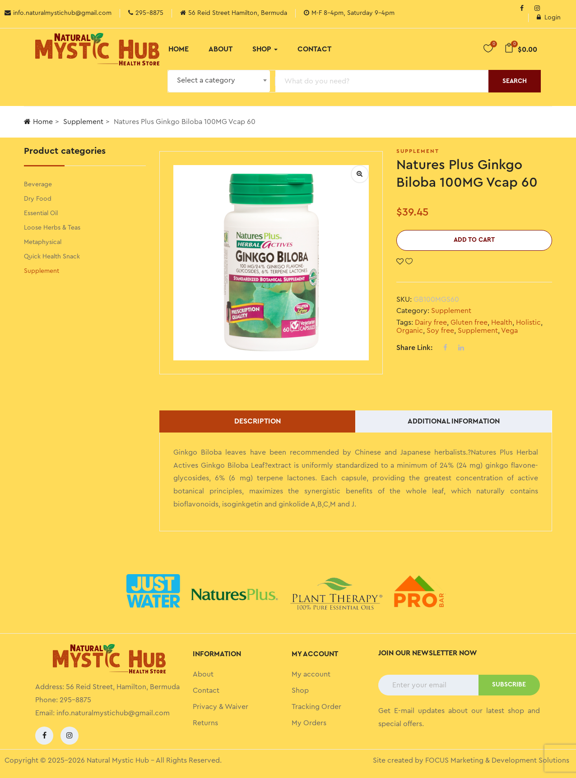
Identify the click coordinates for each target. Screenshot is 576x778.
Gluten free (469, 322)
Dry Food (37, 199)
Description (257, 421)
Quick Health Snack (52, 256)
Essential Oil (41, 213)
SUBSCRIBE (509, 684)
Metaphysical (42, 242)
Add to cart (474, 240)
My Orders (309, 723)
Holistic (528, 322)
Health (501, 322)
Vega (509, 330)
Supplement (83, 121)
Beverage (38, 184)
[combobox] (219, 81)
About (220, 49)
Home (178, 49)
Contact (314, 49)
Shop (265, 49)
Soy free (440, 330)
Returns (205, 723)
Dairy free (431, 322)
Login (549, 17)
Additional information (454, 421)
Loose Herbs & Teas (52, 228)
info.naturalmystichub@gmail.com (113, 713)
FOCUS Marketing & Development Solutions (497, 760)
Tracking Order (316, 706)
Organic (409, 330)
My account (311, 674)
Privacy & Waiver (220, 706)
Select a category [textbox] (206, 80)
